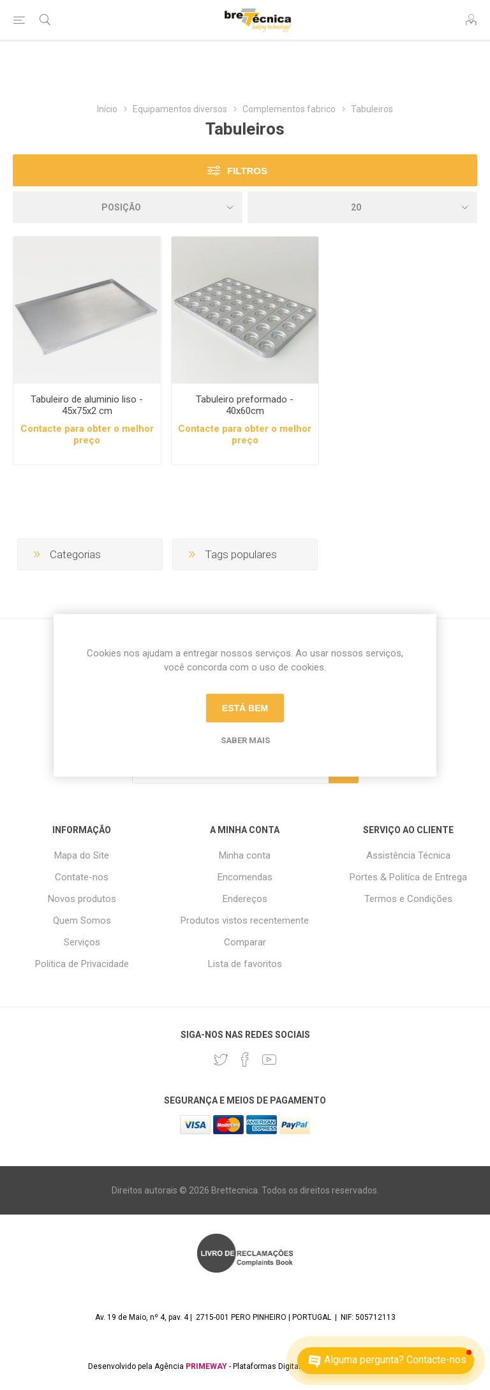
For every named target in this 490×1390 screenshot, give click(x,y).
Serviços (82, 942)
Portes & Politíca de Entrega (408, 877)
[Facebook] (245, 1059)
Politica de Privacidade (82, 964)
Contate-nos (81, 877)
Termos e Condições (408, 899)
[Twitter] (221, 1059)
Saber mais (245, 739)
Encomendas (245, 877)
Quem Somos (82, 920)
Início (107, 109)
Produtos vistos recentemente (245, 920)
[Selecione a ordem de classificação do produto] (127, 207)
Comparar (245, 942)
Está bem (245, 708)
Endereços (245, 899)
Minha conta (245, 855)
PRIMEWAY (206, 1366)
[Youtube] (269, 1059)
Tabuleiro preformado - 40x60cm (244, 405)
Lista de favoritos (245, 964)
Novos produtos (82, 899)
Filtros (247, 170)
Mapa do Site (81, 855)
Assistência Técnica (408, 855)
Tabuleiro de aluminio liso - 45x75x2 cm (87, 405)
